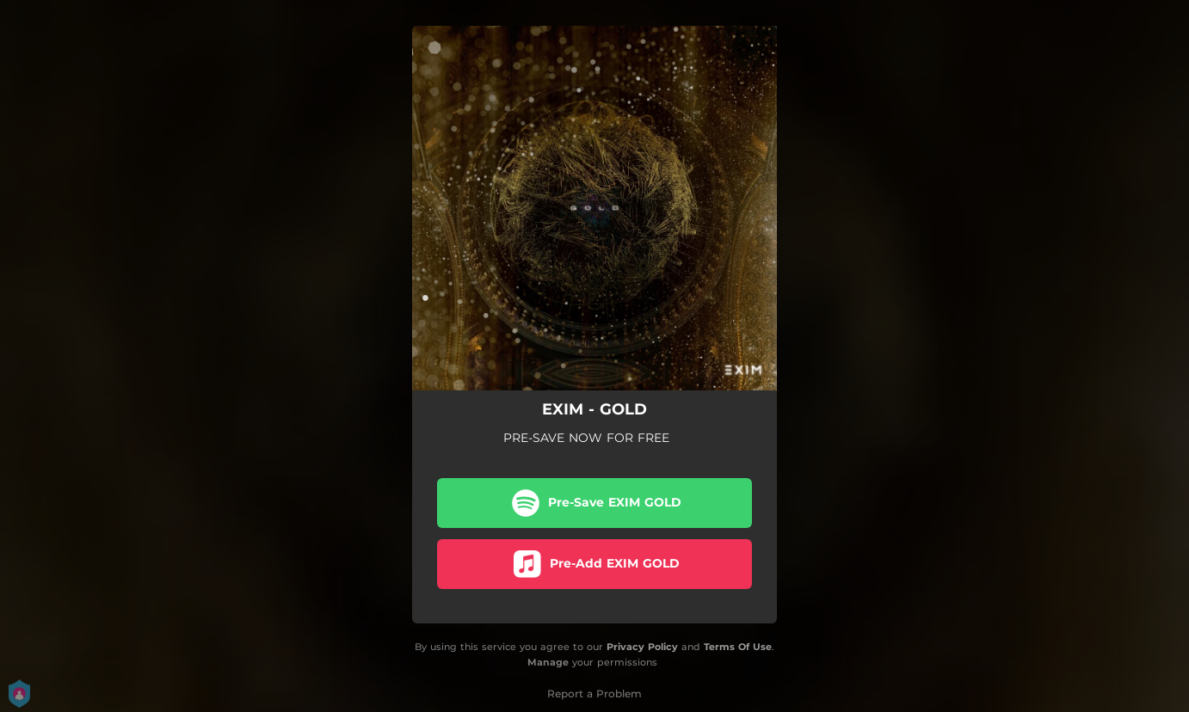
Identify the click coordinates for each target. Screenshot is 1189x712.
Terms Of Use (738, 647)
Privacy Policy (642, 647)
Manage (548, 663)
